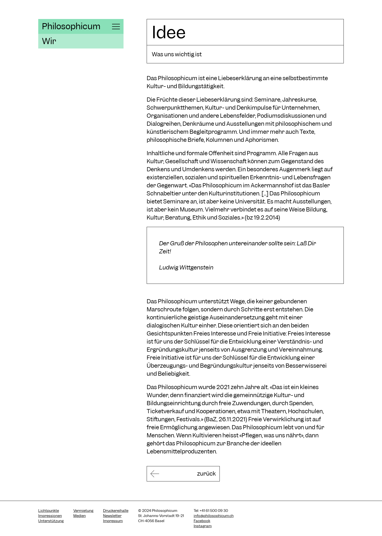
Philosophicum (71, 26)
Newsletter (112, 515)
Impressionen (50, 515)
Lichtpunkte (48, 510)
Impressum (113, 520)
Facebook (202, 520)
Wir (49, 41)
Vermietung (83, 510)
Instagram (203, 526)
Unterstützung (51, 520)
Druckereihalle (115, 510)
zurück (206, 473)
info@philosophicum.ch (214, 515)
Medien (79, 515)
